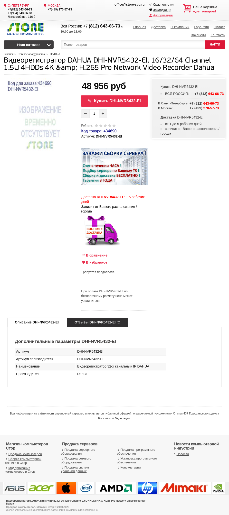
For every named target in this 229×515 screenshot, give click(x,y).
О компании (180, 27)
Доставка (158, 27)
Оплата (219, 27)
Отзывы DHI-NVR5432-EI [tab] (97, 321)
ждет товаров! (209, 9)
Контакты (217, 34)
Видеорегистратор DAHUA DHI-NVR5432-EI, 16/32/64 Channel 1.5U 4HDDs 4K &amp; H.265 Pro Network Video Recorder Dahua (109, 62)
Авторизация (162, 15)
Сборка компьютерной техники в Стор (23, 459)
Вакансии (198, 34)
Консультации (129, 466)
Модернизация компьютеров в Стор (20, 468)
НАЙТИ (215, 43)
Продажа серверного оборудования (78, 450)
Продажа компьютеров (23, 452)
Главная (139, 27)
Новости (181, 452)
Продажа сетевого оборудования (76, 459)
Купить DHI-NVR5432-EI (117, 99)
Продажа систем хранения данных (75, 468)
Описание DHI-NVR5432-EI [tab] (37, 321)
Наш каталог (28, 43)
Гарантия (201, 27)
